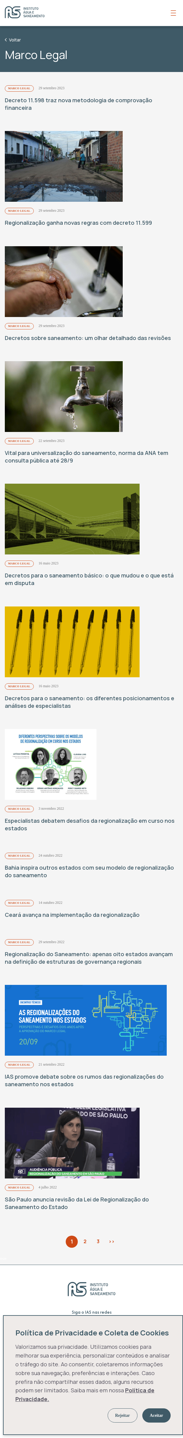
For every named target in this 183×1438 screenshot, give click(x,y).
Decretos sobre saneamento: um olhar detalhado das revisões (88, 338)
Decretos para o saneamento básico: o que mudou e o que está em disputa (89, 579)
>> (112, 1241)
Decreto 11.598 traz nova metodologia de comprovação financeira (78, 103)
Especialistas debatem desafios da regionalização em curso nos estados (90, 824)
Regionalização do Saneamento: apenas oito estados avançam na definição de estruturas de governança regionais (89, 957)
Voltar (13, 40)
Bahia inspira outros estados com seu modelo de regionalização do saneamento (89, 871)
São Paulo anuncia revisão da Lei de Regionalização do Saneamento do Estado (77, 1203)
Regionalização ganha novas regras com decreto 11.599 (78, 222)
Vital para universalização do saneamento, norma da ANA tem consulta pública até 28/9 (86, 456)
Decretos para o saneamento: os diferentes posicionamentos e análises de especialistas (89, 701)
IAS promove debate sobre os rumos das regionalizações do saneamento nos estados (84, 1080)
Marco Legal (19, 88)
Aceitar (156, 1415)
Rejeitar (122, 1415)
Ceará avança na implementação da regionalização (72, 914)
